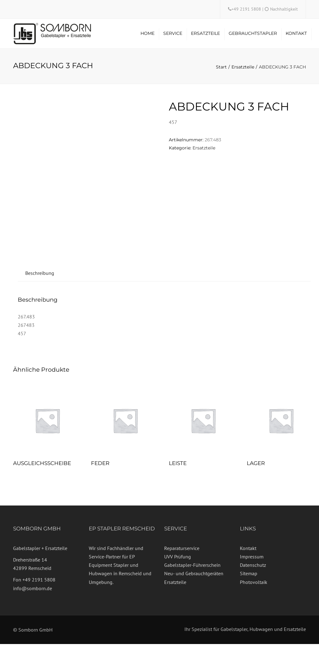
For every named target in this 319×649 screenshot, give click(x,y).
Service (172, 36)
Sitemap (248, 578)
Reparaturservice (181, 553)
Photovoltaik (253, 587)
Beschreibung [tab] (39, 278)
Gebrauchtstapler (253, 36)
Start (221, 72)
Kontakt (296, 36)
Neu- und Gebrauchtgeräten (193, 578)
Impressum (252, 561)
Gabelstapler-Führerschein (192, 570)
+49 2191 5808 (246, 9)
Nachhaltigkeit (284, 9)
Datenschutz (253, 570)
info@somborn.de (32, 593)
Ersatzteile (205, 36)
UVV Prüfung (177, 561)
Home (147, 36)
